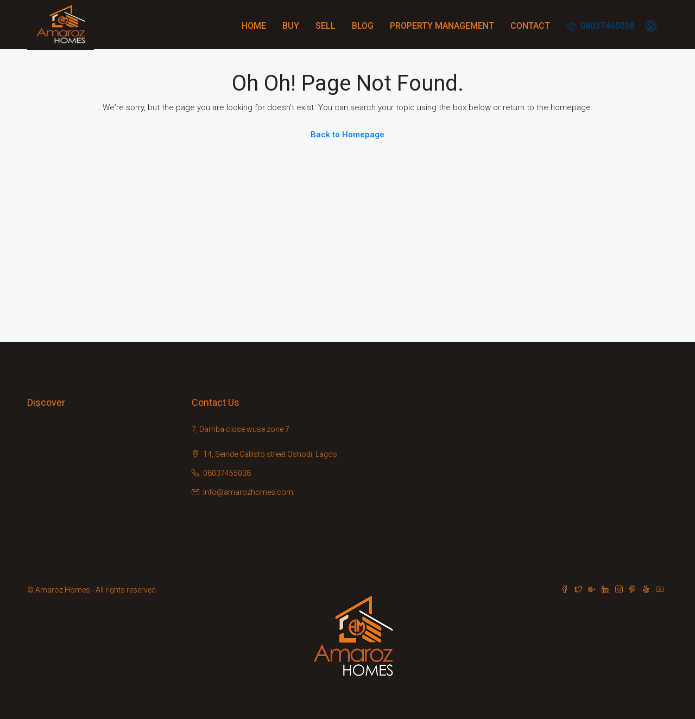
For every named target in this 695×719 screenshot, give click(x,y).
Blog (363, 26)
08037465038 (600, 26)
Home (254, 26)
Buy (290, 26)
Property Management (442, 26)
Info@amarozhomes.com (248, 492)
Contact (530, 26)
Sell (325, 26)
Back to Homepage (347, 134)
